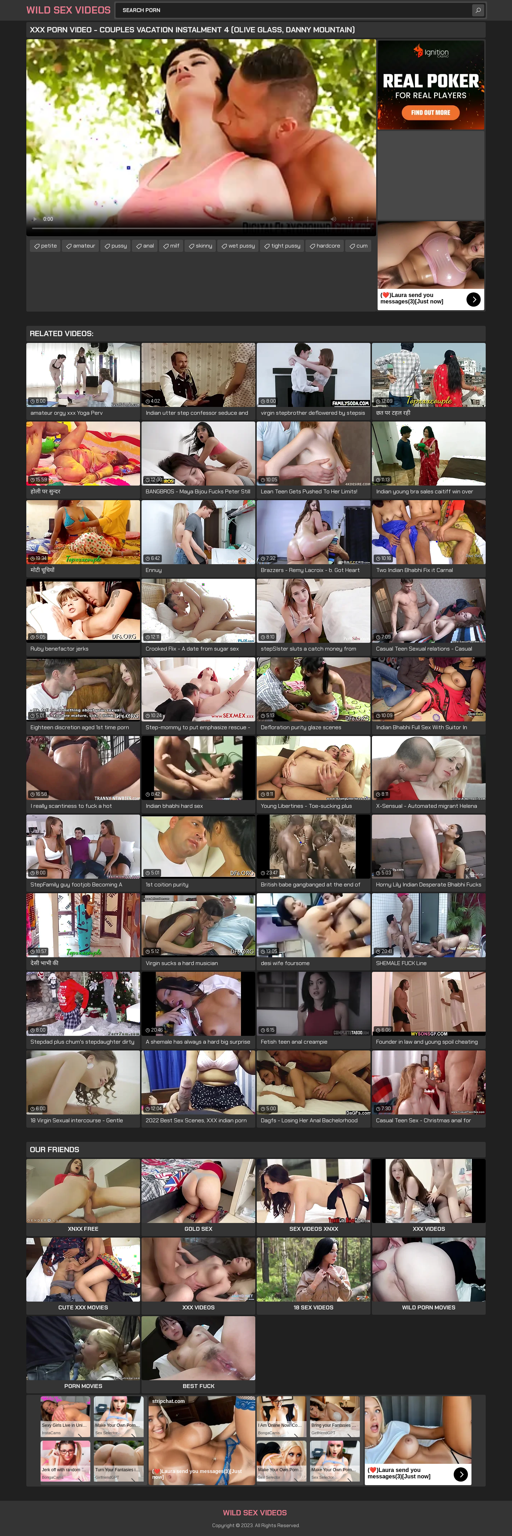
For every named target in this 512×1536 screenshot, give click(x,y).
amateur (84, 245)
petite (49, 245)
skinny (204, 245)
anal (148, 245)
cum (362, 245)
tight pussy (285, 245)
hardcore (328, 245)
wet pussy (242, 245)
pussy (119, 245)
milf (175, 245)
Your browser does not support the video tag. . (201, 137)
